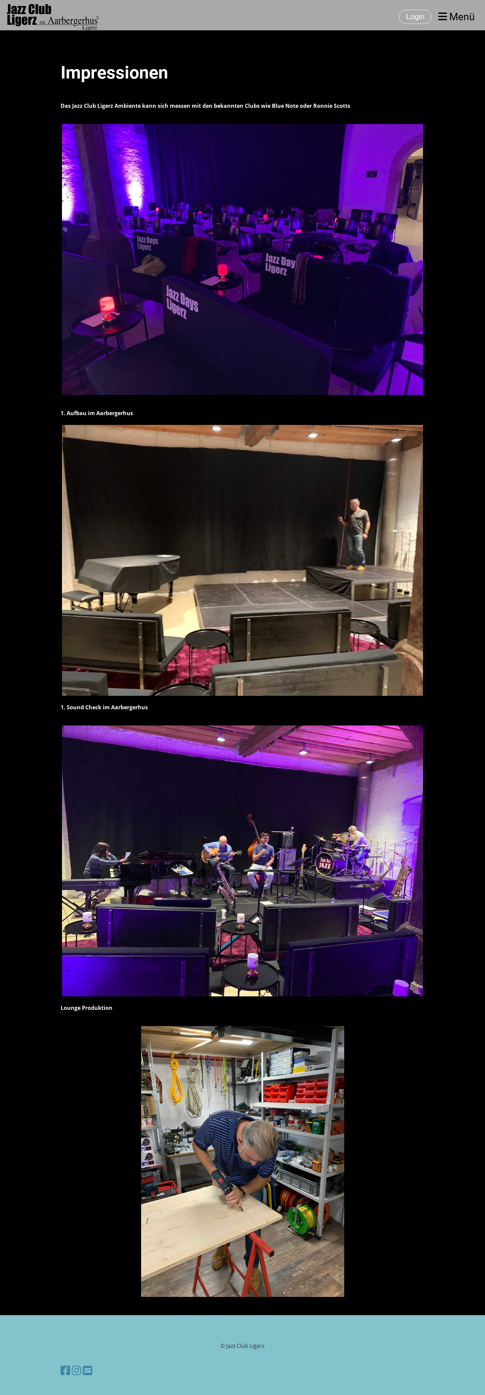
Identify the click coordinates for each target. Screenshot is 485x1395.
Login (415, 16)
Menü (456, 17)
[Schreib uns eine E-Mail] (87, 1370)
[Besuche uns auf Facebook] (65, 1370)
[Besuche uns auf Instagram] (76, 1370)
